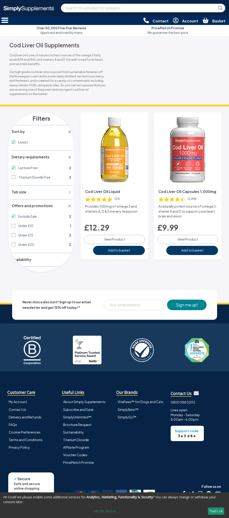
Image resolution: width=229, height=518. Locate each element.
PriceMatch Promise (78, 465)
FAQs (13, 428)
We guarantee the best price (167, 30)
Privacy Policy (19, 450)
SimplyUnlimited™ (77, 420)
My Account (18, 405)
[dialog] (114, 505)
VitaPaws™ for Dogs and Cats (140, 405)
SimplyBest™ (128, 412)
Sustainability (73, 435)
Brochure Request (77, 428)
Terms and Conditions (26, 443)
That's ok (216, 511)
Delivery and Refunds (25, 420)
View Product (114, 243)
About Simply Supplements (84, 405)
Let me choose (105, 511)
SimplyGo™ (127, 420)
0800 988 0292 (183, 405)
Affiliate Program (76, 450)
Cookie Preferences (24, 435)
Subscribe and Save (78, 412)
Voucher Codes (75, 458)
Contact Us (17, 412)
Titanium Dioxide (76, 443)
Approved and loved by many (61, 30)
